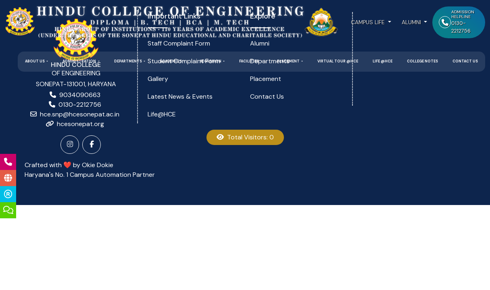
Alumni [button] (412, 22)
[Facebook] (91, 144)
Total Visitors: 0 (245, 137)
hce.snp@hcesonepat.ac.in (79, 114)
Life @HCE (382, 61)
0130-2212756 (79, 104)
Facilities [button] (249, 61)
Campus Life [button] (368, 22)
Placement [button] (288, 61)
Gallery (158, 79)
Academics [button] (171, 61)
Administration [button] (80, 61)
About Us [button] (35, 61)
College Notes (422, 61)
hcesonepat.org (80, 124)
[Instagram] (69, 144)
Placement (265, 79)
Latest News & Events (180, 96)
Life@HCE (162, 114)
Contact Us (465, 61)
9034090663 (79, 95)
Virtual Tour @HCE (337, 61)
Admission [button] (211, 61)
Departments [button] (128, 61)
